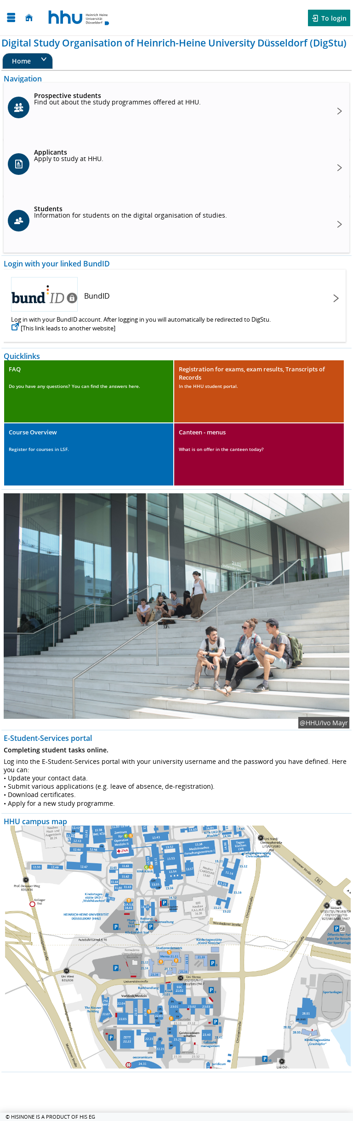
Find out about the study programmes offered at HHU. (117, 98)
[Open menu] (11, 17)
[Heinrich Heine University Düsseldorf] (79, 17)
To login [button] (333, 18)
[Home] (29, 18)
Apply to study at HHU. (68, 155)
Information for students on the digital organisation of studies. (130, 212)
